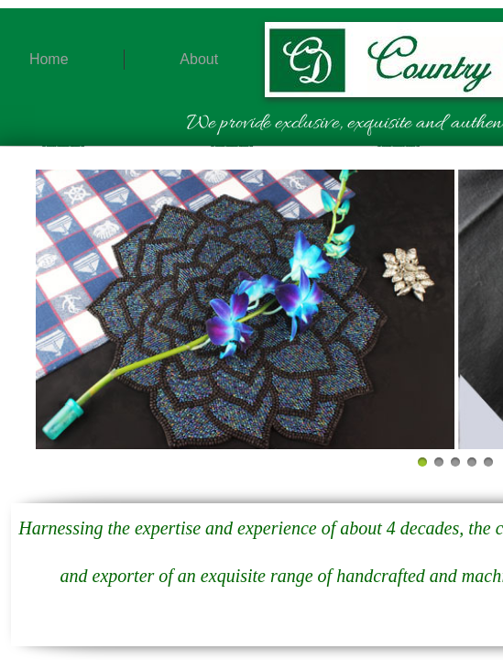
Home (49, 59)
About (199, 59)
